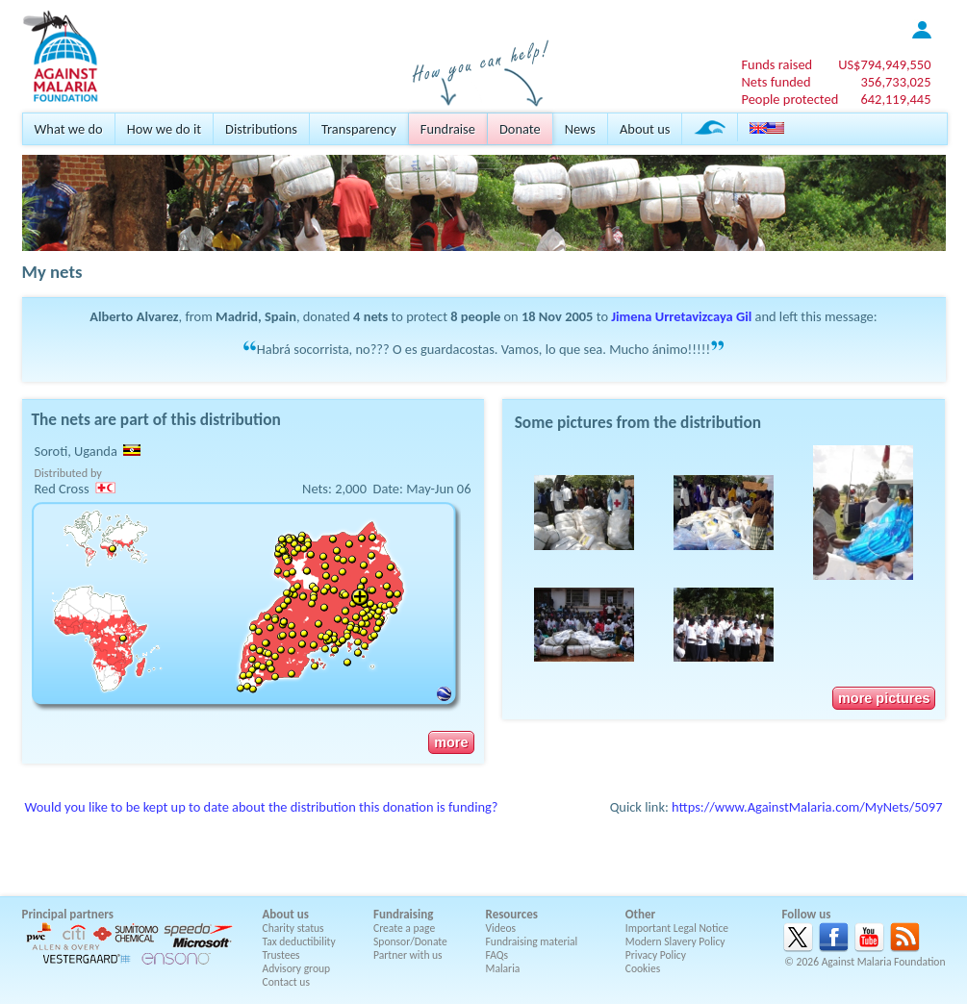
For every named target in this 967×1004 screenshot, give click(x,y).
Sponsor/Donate (410, 941)
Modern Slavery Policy (675, 941)
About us (645, 129)
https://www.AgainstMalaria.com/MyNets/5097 (807, 807)
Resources (512, 914)
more (451, 742)
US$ (884, 64)
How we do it (164, 129)
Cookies (643, 968)
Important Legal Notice (676, 928)
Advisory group (297, 968)
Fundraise (447, 129)
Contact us (286, 982)
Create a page (404, 928)
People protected (789, 99)
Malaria (503, 968)
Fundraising (403, 914)
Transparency (358, 129)
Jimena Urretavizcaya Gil (681, 316)
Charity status (293, 928)
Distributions (261, 129)
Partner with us (408, 955)
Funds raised (776, 64)
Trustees (281, 955)
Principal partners (68, 914)
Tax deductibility (299, 941)
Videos (501, 928)
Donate (520, 129)
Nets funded (775, 81)
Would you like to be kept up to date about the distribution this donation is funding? (261, 807)
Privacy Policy (655, 955)
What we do (69, 129)
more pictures (883, 698)
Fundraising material (532, 941)
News (580, 129)
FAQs (497, 955)
